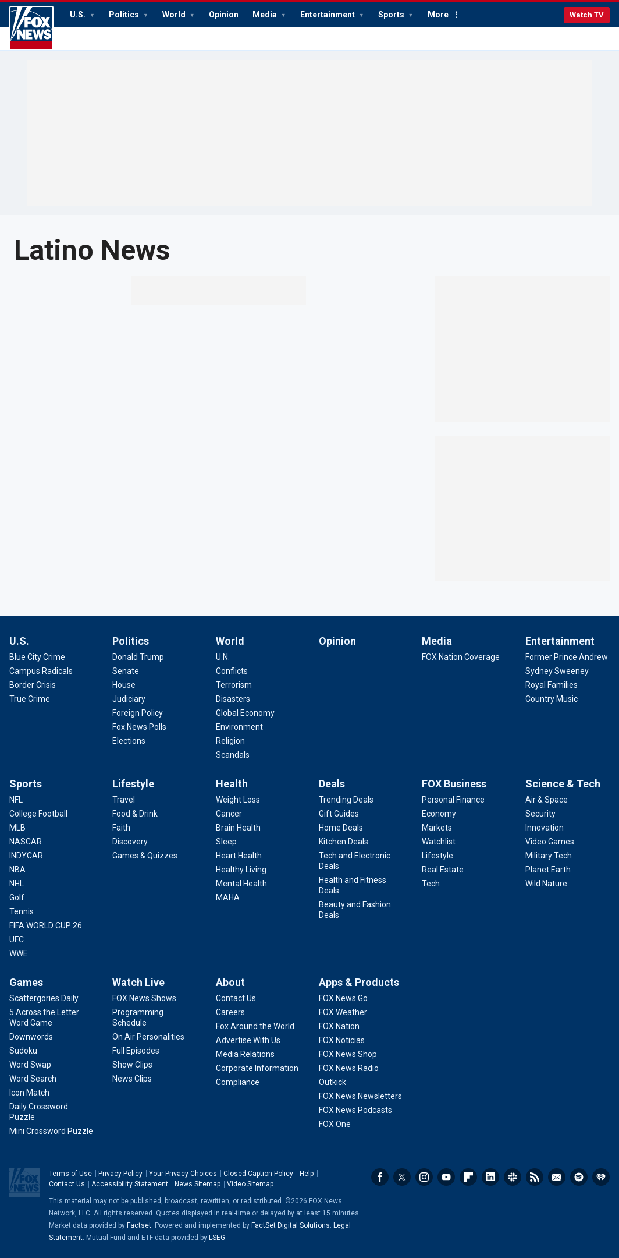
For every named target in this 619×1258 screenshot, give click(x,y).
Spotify (579, 1177)
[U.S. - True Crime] (29, 699)
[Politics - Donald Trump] (138, 657)
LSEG (217, 1238)
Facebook (380, 1177)
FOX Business (454, 784)
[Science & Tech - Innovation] (544, 827)
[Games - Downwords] (31, 1036)
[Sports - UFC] (16, 939)
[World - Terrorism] (234, 685)
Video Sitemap (250, 1184)
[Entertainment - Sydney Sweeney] (557, 671)
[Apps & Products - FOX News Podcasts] (355, 1110)
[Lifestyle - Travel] (123, 799)
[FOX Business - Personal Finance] (453, 799)
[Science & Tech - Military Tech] (548, 855)
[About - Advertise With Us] (248, 1040)
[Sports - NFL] (16, 799)
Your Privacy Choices (183, 1173)
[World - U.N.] (223, 657)
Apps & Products (359, 982)
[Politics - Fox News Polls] (139, 727)
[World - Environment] (239, 727)
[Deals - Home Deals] (341, 827)
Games (26, 982)
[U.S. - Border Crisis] (32, 685)
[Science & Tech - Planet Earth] (548, 869)
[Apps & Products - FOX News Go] (343, 998)
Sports (392, 14)
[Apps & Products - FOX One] (335, 1124)
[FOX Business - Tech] (431, 883)
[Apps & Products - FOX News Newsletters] (360, 1096)
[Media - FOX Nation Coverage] (461, 657)
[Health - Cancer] (229, 813)
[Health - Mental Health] (241, 883)
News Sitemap (197, 1184)
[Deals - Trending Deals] (346, 799)
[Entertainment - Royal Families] (551, 685)
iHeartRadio (601, 1177)
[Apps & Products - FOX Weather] (343, 1012)
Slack (512, 1177)
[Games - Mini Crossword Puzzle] (51, 1131)
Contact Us (67, 1184)
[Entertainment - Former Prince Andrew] (566, 657)
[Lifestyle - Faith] (121, 827)
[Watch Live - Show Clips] (132, 1064)
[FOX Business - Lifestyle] (437, 855)
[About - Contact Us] (236, 998)
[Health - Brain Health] (238, 827)
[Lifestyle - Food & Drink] (135, 813)
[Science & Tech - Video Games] (549, 841)
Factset (139, 1225)
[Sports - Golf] (16, 897)
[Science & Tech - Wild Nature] (546, 883)
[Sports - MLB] (17, 827)
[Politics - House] (124, 685)
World (174, 14)
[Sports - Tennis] (21, 911)
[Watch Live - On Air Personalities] (148, 1036)
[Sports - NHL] (16, 883)
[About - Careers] (230, 1012)
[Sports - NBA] (17, 869)
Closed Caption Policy (258, 1173)
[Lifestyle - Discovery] (130, 841)
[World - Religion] (230, 740)
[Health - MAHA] (228, 897)
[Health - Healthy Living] (241, 869)
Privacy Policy (120, 1173)
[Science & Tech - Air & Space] (546, 799)
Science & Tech (562, 784)
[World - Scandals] (233, 754)
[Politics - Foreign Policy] (137, 713)
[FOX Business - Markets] (437, 827)
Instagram (424, 1177)
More (438, 14)
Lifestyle (133, 784)
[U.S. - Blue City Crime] (37, 657)
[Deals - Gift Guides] (339, 813)
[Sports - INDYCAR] (26, 855)
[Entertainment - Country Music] (551, 699)
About (230, 982)
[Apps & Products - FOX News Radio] (349, 1068)
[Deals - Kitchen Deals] (343, 841)
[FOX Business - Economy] (439, 813)
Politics (125, 14)
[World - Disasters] (233, 699)
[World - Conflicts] (232, 671)
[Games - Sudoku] (23, 1050)
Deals (332, 784)
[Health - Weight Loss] (238, 799)
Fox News (31, 28)
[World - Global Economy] (245, 713)
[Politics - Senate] (125, 671)
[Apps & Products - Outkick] (332, 1082)
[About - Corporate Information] (257, 1068)
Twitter (402, 1177)
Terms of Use (70, 1173)
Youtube (446, 1177)
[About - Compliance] (237, 1082)
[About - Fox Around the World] (255, 1026)
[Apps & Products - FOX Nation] (339, 1026)
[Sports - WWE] (18, 953)
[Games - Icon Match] (29, 1092)
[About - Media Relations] (245, 1054)
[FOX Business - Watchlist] (439, 841)
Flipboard (468, 1177)
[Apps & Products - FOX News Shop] (348, 1054)
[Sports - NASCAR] (25, 841)
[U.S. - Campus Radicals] (41, 671)
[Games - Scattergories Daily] (44, 998)
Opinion (224, 14)
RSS (534, 1177)
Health (232, 784)
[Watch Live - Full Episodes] (135, 1050)
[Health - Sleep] (226, 841)
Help (307, 1173)
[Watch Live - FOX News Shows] (144, 998)
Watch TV (587, 14)
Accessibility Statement (129, 1184)
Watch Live (138, 982)
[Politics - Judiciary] (128, 699)
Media (265, 14)
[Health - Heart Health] (239, 855)
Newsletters (556, 1177)
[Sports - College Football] (38, 813)
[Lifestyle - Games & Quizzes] (144, 855)
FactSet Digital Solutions (290, 1225)
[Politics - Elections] (128, 740)
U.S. (78, 14)
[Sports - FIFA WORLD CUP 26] (45, 925)
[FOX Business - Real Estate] (443, 869)
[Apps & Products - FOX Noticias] (342, 1040)
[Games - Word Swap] (30, 1064)
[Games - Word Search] (32, 1078)
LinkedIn (490, 1177)
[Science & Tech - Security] (540, 813)
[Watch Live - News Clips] (132, 1078)
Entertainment (328, 14)
